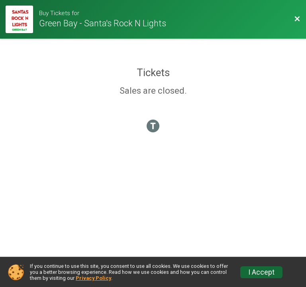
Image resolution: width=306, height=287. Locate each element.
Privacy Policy (93, 278)
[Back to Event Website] (297, 19)
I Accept (261, 272)
